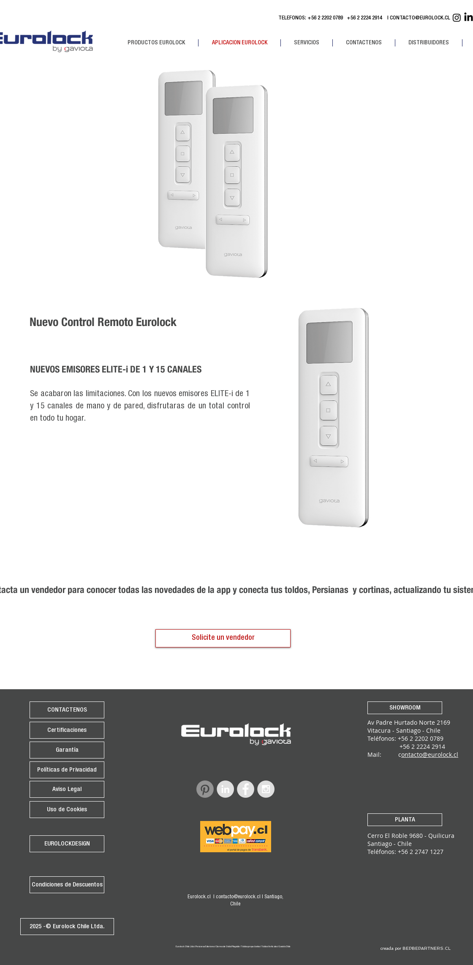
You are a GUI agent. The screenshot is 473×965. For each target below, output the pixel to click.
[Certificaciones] (67, 730)
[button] (156, 42)
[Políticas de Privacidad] (67, 769)
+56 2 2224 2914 (366, 18)
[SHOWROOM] (404, 707)
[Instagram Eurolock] (456, 17)
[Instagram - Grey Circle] (266, 789)
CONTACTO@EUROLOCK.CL (420, 18)
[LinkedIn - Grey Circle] (225, 789)
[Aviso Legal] (67, 789)
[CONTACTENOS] (67, 709)
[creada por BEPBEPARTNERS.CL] (415, 948)
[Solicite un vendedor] (223, 638)
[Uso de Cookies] (67, 809)
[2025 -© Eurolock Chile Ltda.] (67, 926)
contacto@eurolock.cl (238, 897)
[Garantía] (67, 750)
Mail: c (384, 754)
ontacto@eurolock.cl (429, 754)
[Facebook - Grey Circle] (245, 789)
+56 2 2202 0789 (325, 18)
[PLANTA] (404, 819)
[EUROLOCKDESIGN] (67, 843)
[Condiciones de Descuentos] (67, 884)
